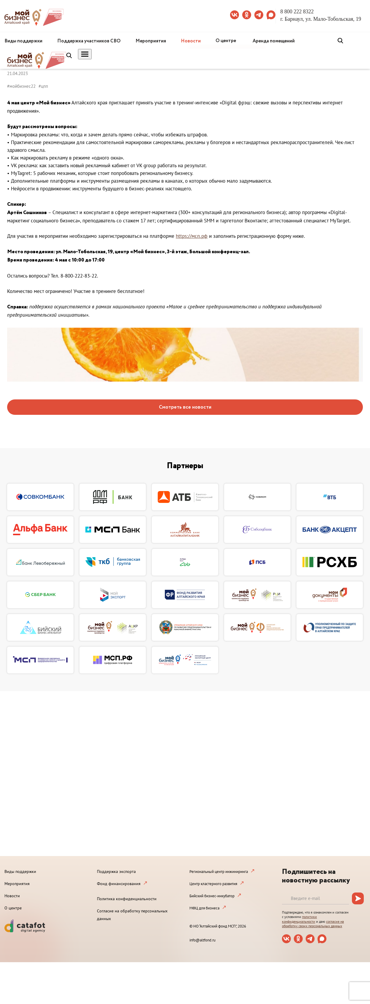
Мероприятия (150, 41)
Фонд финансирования (119, 883)
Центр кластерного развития (213, 883)
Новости (191, 41)
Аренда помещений (274, 41)
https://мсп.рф (192, 236)
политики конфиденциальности (299, 919)
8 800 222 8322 (297, 12)
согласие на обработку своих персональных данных (313, 923)
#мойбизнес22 (21, 86)
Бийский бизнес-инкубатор (212, 895)
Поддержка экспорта (116, 871)
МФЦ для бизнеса (204, 908)
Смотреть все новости (185, 407)
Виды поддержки (23, 41)
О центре (226, 40)
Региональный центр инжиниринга (218, 871)
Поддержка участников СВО (89, 41)
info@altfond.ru (202, 940)
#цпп (43, 86)
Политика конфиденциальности (127, 898)
